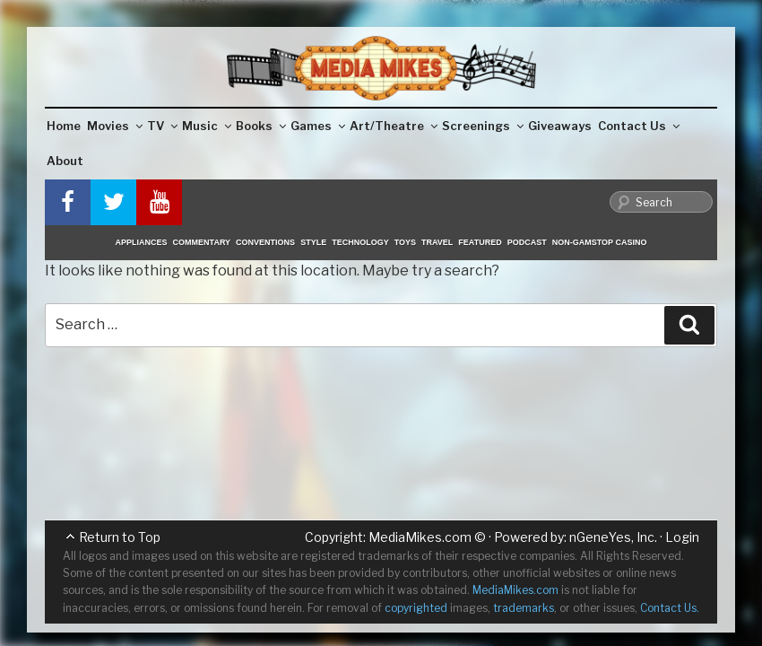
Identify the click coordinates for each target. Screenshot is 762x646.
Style (313, 242)
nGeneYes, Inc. (613, 537)
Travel (437, 242)
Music (206, 125)
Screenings (483, 125)
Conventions (265, 242)
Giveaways (560, 125)
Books (261, 125)
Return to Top (119, 537)
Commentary (202, 242)
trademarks (523, 608)
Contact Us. (669, 608)
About (65, 160)
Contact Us (639, 125)
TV (162, 125)
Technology (360, 242)
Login (682, 537)
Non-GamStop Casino (599, 242)
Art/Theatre (393, 125)
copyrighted (416, 608)
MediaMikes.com (420, 537)
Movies (115, 125)
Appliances (142, 242)
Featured (479, 242)
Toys (405, 242)
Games (317, 125)
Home (64, 125)
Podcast (527, 242)
